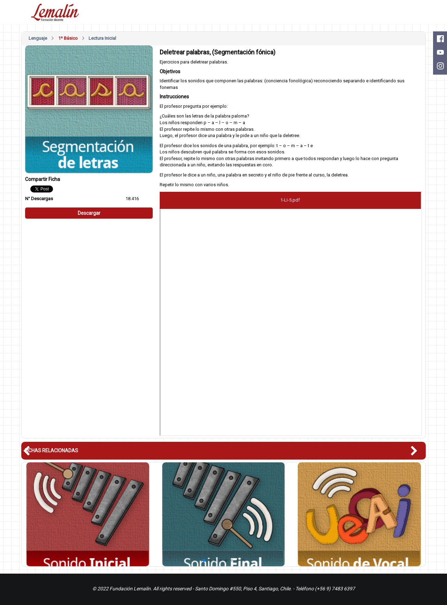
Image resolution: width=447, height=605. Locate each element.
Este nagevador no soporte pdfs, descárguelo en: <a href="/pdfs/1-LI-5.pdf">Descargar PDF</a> (291, 314)
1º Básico (68, 38)
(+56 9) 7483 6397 (335, 588)
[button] (418, 451)
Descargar (89, 213)
